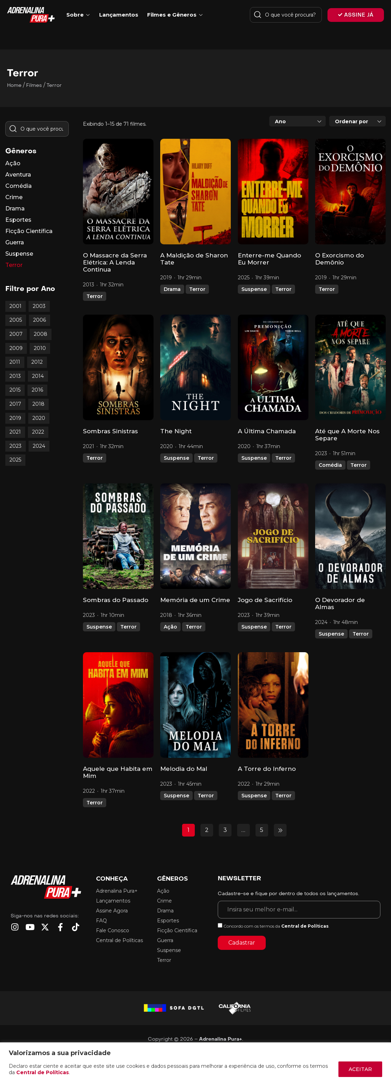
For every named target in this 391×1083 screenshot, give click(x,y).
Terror (94, 296)
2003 (39, 306)
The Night (176, 431)
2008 (40, 334)
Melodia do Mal (183, 768)
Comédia (330, 465)
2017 (15, 404)
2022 (38, 432)
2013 (15, 376)
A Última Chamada (267, 431)
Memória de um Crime (195, 599)
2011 (15, 362)
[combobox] (297, 121)
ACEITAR (360, 1069)
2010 (40, 348)
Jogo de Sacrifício (265, 599)
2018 (38, 404)
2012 (37, 362)
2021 (15, 432)
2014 (38, 376)
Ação (170, 627)
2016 (37, 390)
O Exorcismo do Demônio (339, 259)
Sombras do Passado (115, 599)
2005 (16, 320)
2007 (16, 334)
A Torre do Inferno (267, 768)
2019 (15, 418)
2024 (39, 446)
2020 (38, 418)
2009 (16, 348)
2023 (16, 446)
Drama (172, 289)
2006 (39, 320)
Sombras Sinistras (110, 431)
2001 (16, 306)
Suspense (254, 289)
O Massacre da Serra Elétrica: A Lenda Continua (115, 262)
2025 (15, 460)
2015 (15, 390)
